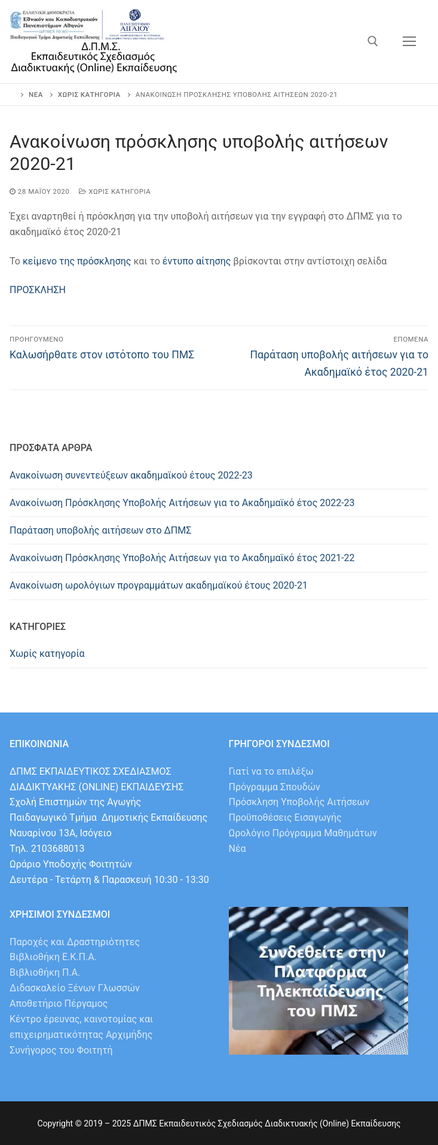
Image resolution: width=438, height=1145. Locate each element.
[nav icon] (409, 41)
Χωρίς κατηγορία (115, 191)
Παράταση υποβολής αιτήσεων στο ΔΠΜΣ (100, 530)
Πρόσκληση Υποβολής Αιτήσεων (299, 802)
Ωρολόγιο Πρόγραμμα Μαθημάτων (303, 833)
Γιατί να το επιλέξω (271, 771)
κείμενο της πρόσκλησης (77, 261)
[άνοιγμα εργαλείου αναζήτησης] (372, 41)
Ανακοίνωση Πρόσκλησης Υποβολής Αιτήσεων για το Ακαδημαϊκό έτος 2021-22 (182, 558)
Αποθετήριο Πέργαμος (59, 1003)
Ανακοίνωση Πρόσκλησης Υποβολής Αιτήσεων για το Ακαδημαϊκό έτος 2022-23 (182, 502)
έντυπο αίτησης (197, 261)
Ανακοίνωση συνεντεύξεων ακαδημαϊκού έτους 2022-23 (131, 475)
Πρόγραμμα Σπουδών (274, 787)
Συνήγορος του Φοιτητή (61, 1050)
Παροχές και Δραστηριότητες (75, 942)
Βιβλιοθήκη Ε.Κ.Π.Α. (53, 957)
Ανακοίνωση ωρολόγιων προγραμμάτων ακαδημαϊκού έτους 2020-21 (159, 585)
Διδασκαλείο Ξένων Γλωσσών (75, 988)
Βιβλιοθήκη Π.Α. (45, 972)
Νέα (237, 848)
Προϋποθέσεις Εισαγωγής (285, 817)
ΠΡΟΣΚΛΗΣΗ (38, 290)
